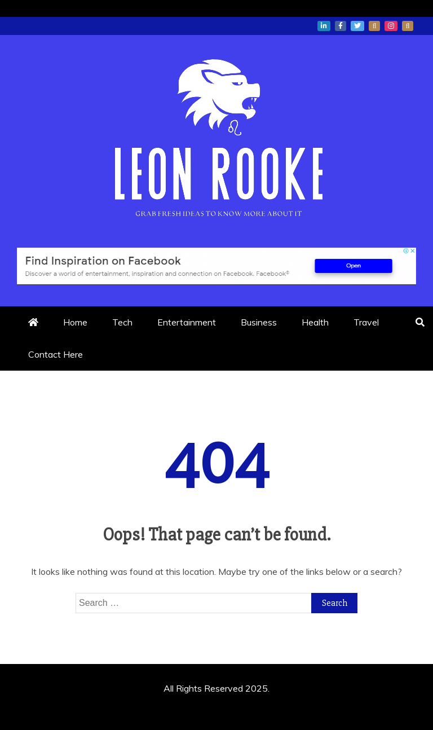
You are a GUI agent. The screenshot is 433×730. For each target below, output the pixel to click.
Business (259, 322)
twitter (357, 26)
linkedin (323, 26)
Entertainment (186, 322)
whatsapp (374, 26)
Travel (366, 322)
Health (315, 322)
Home (75, 322)
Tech (122, 322)
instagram (391, 26)
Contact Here (55, 354)
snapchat (407, 26)
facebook (340, 26)
